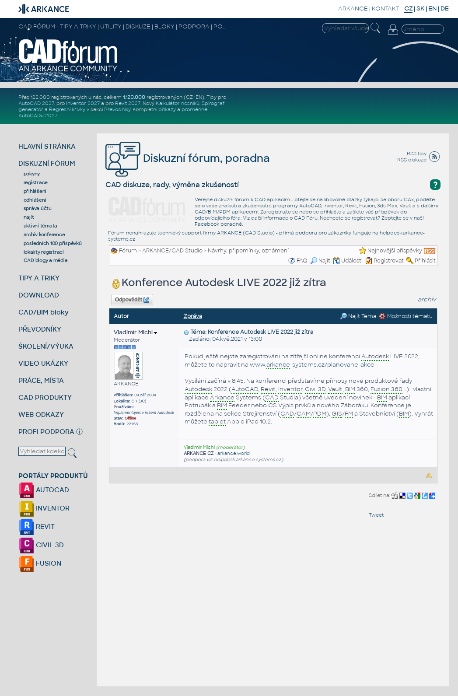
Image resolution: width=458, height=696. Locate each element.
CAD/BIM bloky (43, 312)
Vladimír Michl (135, 332)
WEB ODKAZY (41, 414)
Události (348, 260)
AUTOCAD (43, 490)
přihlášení (35, 191)
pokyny (32, 174)
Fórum (128, 250)
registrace (36, 182)
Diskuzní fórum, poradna (187, 158)
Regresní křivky (67, 109)
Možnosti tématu (406, 316)
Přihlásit (425, 260)
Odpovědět (132, 300)
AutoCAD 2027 (36, 103)
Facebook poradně (218, 224)
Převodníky (117, 109)
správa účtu (38, 208)
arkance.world (233, 453)
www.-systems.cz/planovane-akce (312, 365)
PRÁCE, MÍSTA (41, 380)
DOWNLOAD (38, 295)
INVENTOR (44, 508)
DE (445, 8)
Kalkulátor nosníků (177, 103)
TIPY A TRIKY (38, 278)
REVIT (36, 526)
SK (420, 8)
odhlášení (35, 200)
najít (29, 217)
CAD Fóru (306, 218)
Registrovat (389, 260)
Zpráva (193, 316)
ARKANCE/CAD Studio (172, 250)
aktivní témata (41, 226)
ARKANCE (353, 8)
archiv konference (44, 234)
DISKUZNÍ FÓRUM (46, 163)
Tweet (376, 515)
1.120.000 (134, 97)
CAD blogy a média (46, 260)
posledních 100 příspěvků (53, 243)
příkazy (167, 109)
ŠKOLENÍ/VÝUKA (45, 346)
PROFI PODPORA (46, 431)
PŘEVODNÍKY (39, 329)
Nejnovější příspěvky (394, 250)
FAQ (302, 260)
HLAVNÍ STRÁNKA (47, 146)
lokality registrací (44, 252)
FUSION (39, 563)
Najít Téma (358, 316)
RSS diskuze (412, 160)
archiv (427, 299)
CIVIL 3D (41, 545)
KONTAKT (385, 8)
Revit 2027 (127, 103)
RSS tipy (417, 153)
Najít (320, 260)
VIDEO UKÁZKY (43, 363)
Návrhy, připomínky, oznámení (248, 250)
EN (432, 8)
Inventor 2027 (83, 103)
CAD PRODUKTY (45, 397)
